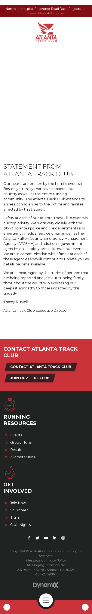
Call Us (6, 607)
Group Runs (20, 443)
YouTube (46, 538)
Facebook (29, 538)
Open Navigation (48, 600)
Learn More (37, 13)
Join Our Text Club (29, 378)
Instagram (63, 538)
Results (16, 450)
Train (14, 518)
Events (16, 435)
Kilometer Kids (22, 457)
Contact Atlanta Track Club (40, 367)
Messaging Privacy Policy (46, 560)
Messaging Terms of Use (46, 565)
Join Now (18, 503)
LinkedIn (54, 538)
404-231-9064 (46, 574)
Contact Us (85, 607)
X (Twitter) (37, 538)
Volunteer (19, 510)
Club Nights (20, 525)
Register (57, 13)
